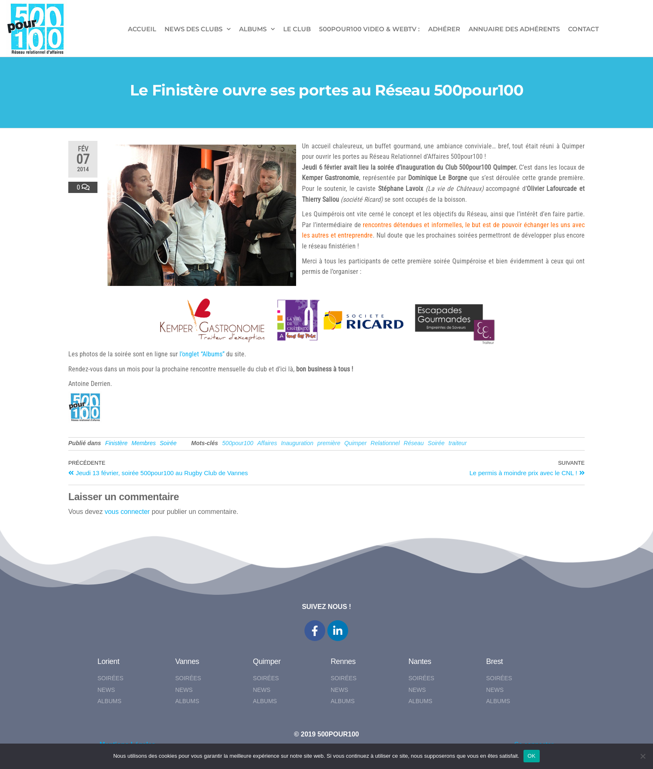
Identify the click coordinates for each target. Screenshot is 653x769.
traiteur (458, 443)
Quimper (355, 443)
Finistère (116, 443)
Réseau (414, 443)
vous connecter (127, 511)
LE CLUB (297, 29)
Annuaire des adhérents (514, 29)
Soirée (168, 443)
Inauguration (297, 443)
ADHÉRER (444, 29)
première (328, 443)
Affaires (267, 443)
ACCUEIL (142, 29)
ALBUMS (253, 29)
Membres (144, 443)
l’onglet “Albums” (201, 354)
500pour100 (238, 443)
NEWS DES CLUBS (193, 29)
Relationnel (385, 443)
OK (532, 756)
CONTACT (583, 29)
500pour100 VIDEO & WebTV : (369, 29)
